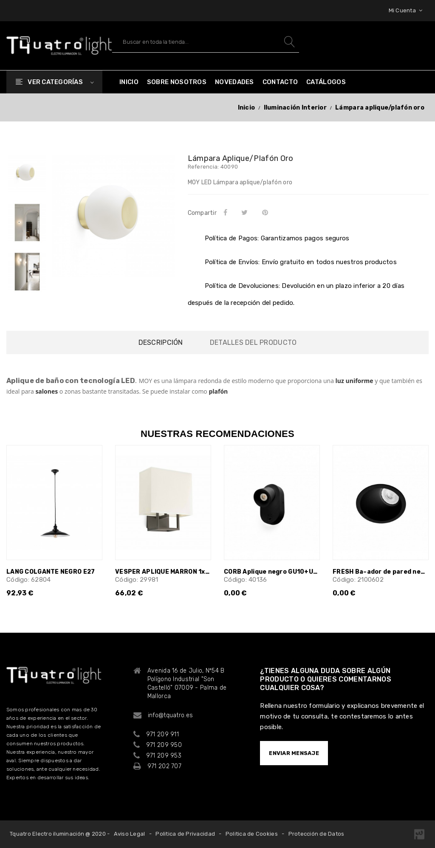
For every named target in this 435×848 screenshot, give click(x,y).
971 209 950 (164, 745)
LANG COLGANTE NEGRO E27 (50, 571)
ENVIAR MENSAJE (294, 753)
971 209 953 (163, 755)
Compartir (227, 212)
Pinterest (266, 212)
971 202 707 (164, 766)
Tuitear (246, 212)
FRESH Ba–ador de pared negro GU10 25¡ (381, 571)
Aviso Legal (129, 834)
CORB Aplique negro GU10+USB (272, 571)
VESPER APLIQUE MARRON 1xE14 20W (163, 571)
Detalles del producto (253, 342)
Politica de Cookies (252, 834)
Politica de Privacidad (185, 834)
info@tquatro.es (170, 715)
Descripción (160, 342)
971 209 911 (162, 734)
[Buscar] (206, 42)
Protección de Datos (316, 834)
